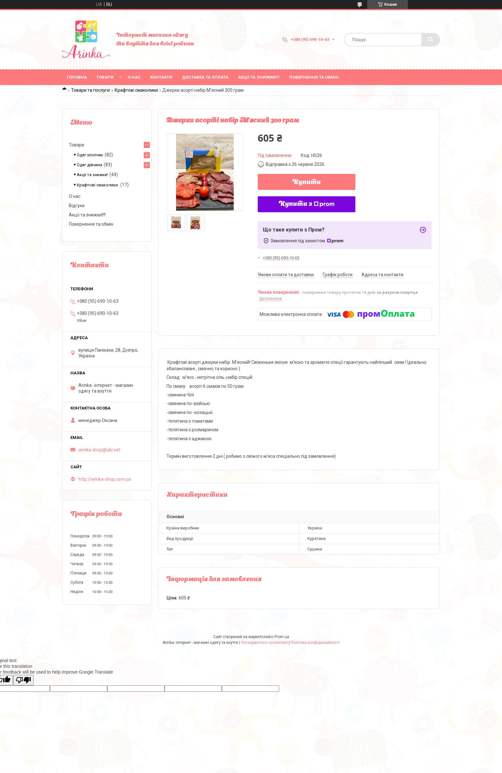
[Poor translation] (23, 680)
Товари (105, 77)
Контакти (161, 77)
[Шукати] (430, 39)
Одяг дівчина (89, 164)
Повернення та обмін (314, 77)
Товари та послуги (90, 90)
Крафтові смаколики (136, 90)
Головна (77, 77)
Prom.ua (281, 637)
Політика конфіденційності (315, 642)
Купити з (307, 204)
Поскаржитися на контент (264, 642)
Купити (306, 182)
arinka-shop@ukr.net (99, 449)
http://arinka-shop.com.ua (104, 479)
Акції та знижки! (92, 174)
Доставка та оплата (205, 77)
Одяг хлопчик (90, 154)
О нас (134, 77)
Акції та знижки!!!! (87, 214)
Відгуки (77, 205)
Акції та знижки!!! (258, 77)
